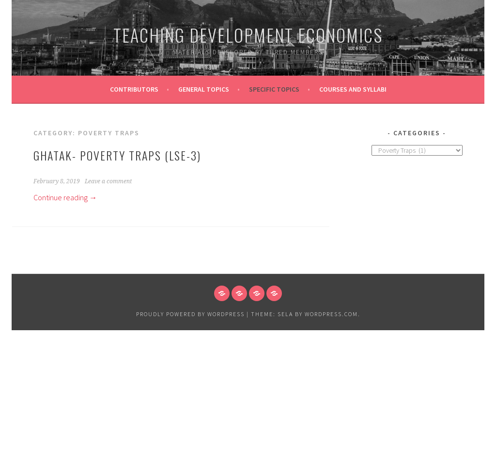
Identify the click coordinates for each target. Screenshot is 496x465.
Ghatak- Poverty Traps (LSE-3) (117, 155)
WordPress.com (331, 314)
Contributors (134, 89)
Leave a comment (108, 181)
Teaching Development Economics (248, 35)
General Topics (203, 89)
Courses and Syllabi (353, 89)
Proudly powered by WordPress (190, 314)
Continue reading (65, 197)
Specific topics (274, 89)
